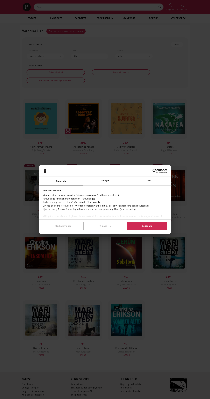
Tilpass (105, 226)
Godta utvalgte (63, 226)
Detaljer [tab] (105, 180)
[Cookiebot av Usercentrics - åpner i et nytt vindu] (154, 171)
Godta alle (147, 226)
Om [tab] (148, 180)
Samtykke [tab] (61, 181)
